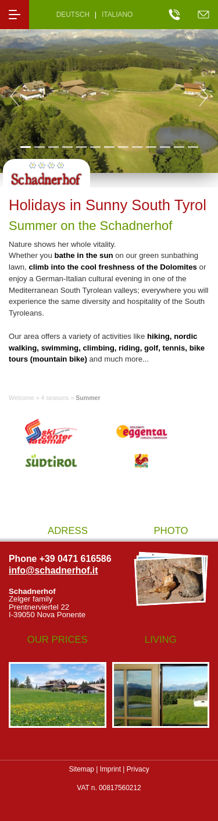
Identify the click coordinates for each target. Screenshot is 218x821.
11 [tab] (164, 146)
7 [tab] (109, 146)
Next (203, 96)
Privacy (138, 769)
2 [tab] (39, 146)
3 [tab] (53, 146)
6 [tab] (95, 146)
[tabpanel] (109, 96)
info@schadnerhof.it (53, 570)
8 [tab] (123, 146)
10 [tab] (150, 146)
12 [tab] (178, 146)
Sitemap (81, 769)
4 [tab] (67, 146)
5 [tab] (81, 146)
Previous (14, 96)
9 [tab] (137, 146)
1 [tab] (25, 146)
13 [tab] (192, 146)
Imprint (110, 769)
